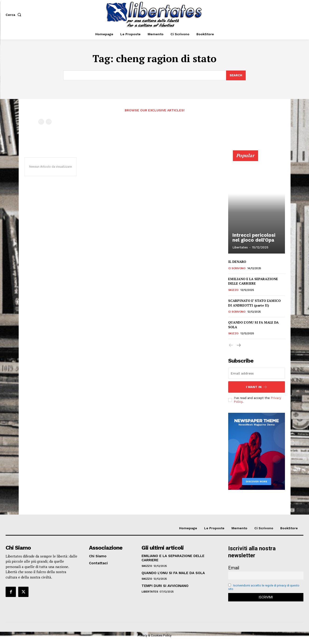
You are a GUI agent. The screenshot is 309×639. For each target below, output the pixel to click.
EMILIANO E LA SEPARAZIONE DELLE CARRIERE (253, 281)
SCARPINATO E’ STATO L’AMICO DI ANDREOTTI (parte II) (254, 302)
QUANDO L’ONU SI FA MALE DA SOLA (173, 573)
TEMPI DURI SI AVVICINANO (165, 586)
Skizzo (233, 289)
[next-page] (239, 345)
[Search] (236, 75)
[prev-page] (41, 122)
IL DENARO (237, 261)
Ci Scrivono (236, 268)
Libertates (240, 247)
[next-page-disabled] (49, 122)
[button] (14, 15)
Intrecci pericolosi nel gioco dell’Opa (253, 238)
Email (233, 568)
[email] (256, 373)
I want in (256, 387)
